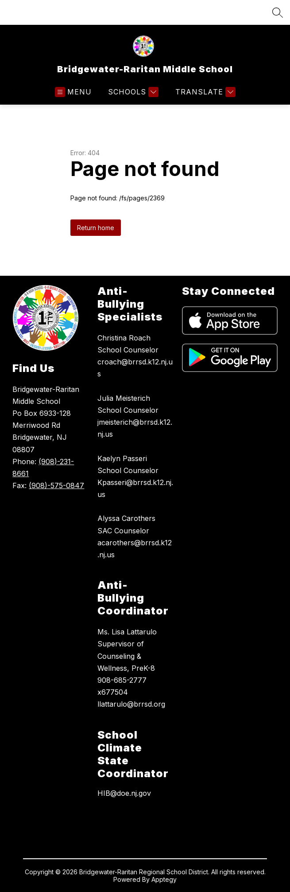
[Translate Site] (204, 92)
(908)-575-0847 (56, 485)
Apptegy (164, 879)
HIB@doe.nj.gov (124, 793)
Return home (95, 227)
